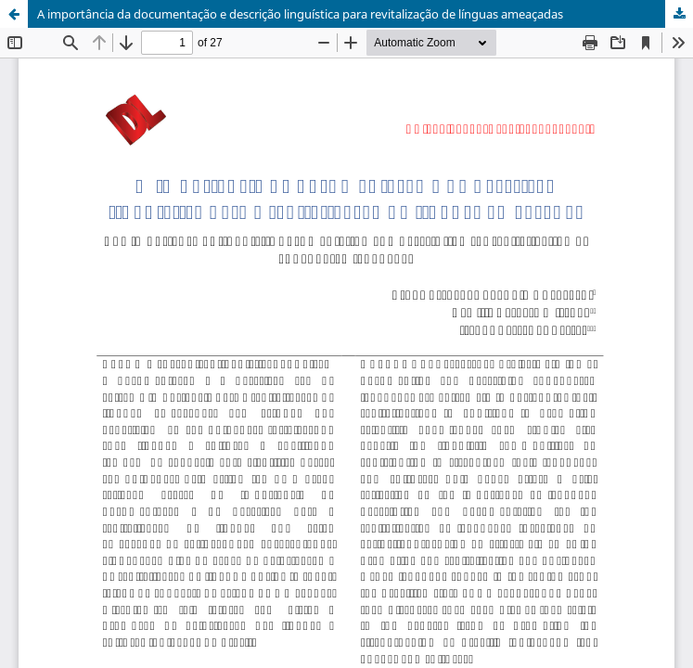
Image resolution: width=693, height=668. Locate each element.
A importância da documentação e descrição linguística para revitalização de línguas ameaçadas (300, 14)
